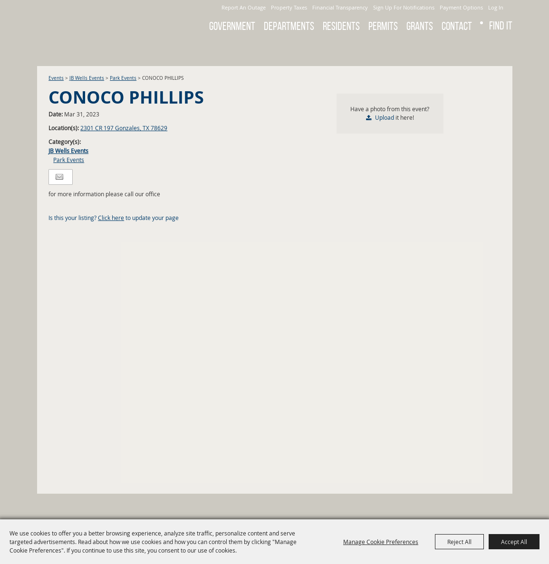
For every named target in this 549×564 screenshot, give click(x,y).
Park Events (123, 78)
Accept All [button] (514, 541)
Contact (457, 26)
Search (474, 49)
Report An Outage (244, 7)
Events (56, 78)
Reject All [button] (459, 541)
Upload (384, 117)
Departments (289, 26)
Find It (500, 25)
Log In (495, 7)
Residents (341, 26)
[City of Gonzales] (103, 19)
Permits (383, 26)
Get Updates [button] (499, 49)
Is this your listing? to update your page (113, 217)
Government (232, 26)
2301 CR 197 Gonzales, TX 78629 (123, 128)
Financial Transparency (340, 7)
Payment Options (461, 7)
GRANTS (419, 26)
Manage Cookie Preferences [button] (380, 541)
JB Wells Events (86, 78)
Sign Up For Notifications (403, 7)
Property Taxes (289, 7)
